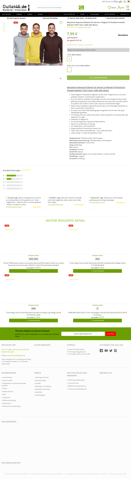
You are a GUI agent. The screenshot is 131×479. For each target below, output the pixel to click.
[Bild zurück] (15, 51)
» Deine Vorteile (6, 380)
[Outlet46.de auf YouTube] (106, 350)
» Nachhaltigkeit (39, 395)
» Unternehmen (6, 377)
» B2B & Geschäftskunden (76, 380)
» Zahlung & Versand (41, 377)
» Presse (4, 388)
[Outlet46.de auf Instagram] (115, 350)
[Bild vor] (60, 51)
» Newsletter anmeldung (42, 386)
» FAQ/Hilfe (38, 392)
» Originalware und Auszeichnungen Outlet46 (13, 384)
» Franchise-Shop (73, 383)
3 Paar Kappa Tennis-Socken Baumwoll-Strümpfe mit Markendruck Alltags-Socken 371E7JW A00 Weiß (97, 264)
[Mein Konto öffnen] (120, 7)
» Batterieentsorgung (8, 400)
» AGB (3, 394)
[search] (81, 7)
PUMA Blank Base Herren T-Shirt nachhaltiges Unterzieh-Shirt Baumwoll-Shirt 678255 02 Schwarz (97, 314)
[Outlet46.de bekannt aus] (101, 394)
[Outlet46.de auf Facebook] (101, 350)
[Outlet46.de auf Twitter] (110, 350)
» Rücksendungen (40, 380)
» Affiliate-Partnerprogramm (76, 386)
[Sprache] (128, 2)
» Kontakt (37, 383)
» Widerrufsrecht (7, 391)
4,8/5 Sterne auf (112, 1)
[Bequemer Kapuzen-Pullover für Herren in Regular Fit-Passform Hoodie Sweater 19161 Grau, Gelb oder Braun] (38, 51)
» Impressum (5, 397)
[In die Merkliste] (61, 23)
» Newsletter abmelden (42, 389)
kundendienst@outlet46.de (15, 355)
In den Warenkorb (98, 77)
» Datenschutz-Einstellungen (11, 406)
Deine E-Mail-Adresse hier (83, 334)
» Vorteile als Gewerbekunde (77, 389)
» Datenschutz (6, 403)
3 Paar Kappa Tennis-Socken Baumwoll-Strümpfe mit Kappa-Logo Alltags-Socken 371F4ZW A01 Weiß (33, 314)
